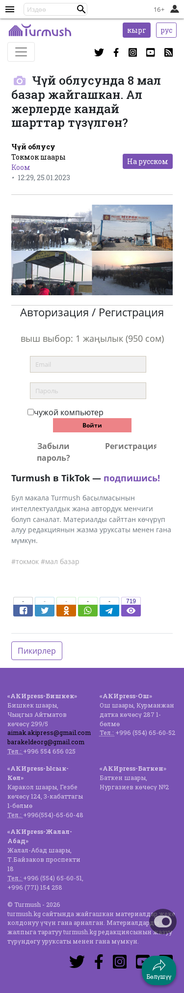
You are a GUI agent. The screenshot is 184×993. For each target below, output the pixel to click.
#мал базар (60, 561)
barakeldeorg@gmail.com (45, 742)
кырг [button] (136, 30)
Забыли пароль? (53, 452)
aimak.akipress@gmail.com (49, 732)
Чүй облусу (33, 146)
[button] (81, 9)
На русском (147, 161)
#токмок (25, 561)
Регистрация (131, 446)
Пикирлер (37, 650)
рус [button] (166, 30)
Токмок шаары (38, 157)
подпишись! (132, 478)
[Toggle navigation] (21, 52)
